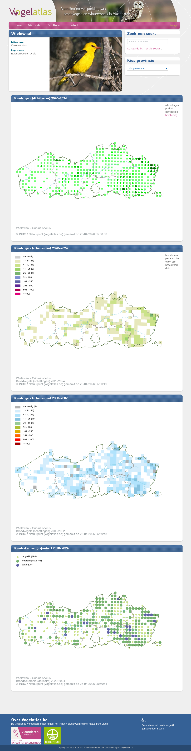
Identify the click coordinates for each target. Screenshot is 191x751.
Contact (73, 25)
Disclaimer (111, 748)
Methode (34, 25)
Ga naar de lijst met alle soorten (144, 48)
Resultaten (54, 25)
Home (17, 25)
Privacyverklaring (125, 748)
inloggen (174, 25)
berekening (171, 115)
